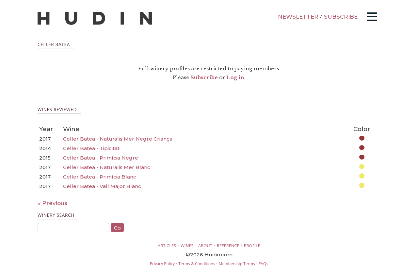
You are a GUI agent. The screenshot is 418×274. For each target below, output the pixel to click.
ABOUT (205, 245)
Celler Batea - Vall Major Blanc (102, 186)
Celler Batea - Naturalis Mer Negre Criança (117, 139)
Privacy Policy (162, 263)
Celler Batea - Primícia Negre (100, 158)
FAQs (263, 263)
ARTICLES (167, 245)
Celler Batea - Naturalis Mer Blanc (106, 167)
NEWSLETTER (298, 16)
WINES (187, 245)
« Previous (52, 203)
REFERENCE (228, 245)
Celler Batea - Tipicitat (91, 148)
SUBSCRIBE (341, 16)
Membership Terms (236, 263)
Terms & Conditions (196, 263)
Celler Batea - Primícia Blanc (99, 177)
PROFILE (252, 245)
